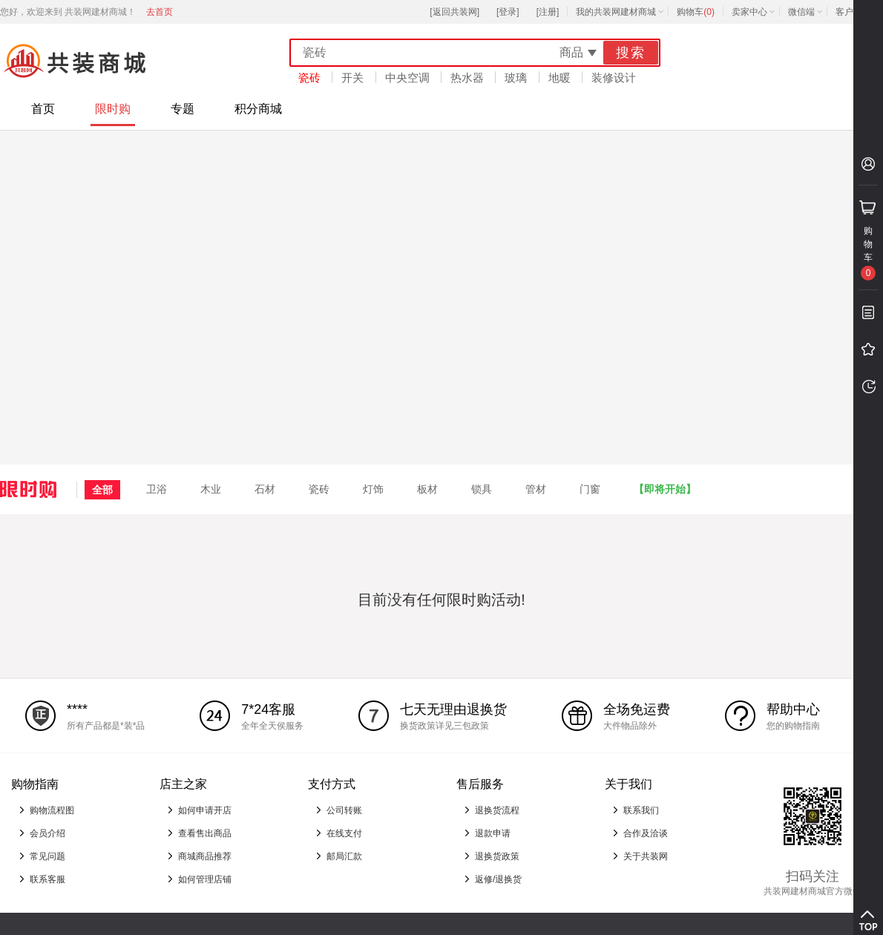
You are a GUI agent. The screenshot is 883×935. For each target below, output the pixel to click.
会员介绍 (47, 833)
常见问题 (47, 856)
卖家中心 (749, 12)
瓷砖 (309, 77)
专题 (182, 108)
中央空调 (407, 77)
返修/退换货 (498, 879)
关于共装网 (645, 856)
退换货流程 (497, 810)
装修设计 (613, 77)
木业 (210, 489)
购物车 (696, 12)
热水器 (467, 77)
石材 (265, 489)
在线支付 (344, 833)
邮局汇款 (344, 856)
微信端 (801, 12)
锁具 (481, 489)
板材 (427, 489)
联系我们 (641, 810)
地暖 (559, 77)
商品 (571, 52)
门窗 (590, 489)
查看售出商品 (205, 833)
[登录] (507, 12)
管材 (535, 489)
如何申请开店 (205, 810)
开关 (352, 77)
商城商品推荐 (205, 856)
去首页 (159, 12)
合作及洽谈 (645, 833)
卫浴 (156, 489)
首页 (43, 108)
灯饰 (373, 489)
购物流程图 (52, 810)
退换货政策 (497, 856)
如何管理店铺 (205, 879)
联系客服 (47, 879)
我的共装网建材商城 (616, 12)
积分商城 (258, 108)
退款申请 (493, 833)
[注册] (547, 12)
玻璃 (516, 77)
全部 (102, 490)
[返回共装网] (454, 12)
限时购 (113, 108)
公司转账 (344, 810)
